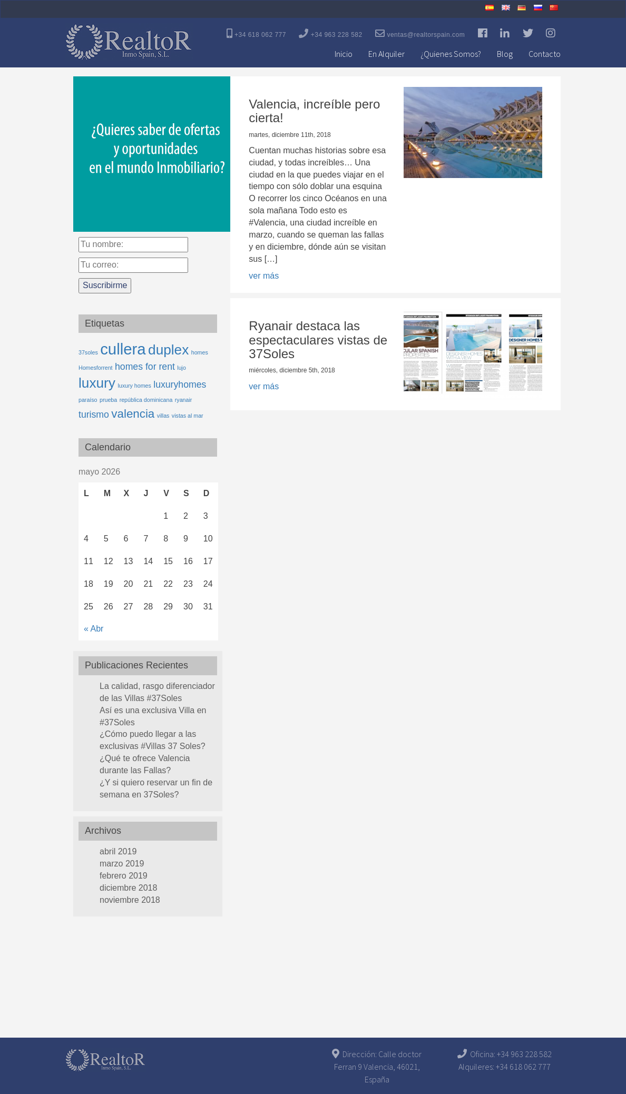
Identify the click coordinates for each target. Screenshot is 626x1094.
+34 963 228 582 (330, 33)
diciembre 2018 (128, 887)
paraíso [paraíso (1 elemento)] (88, 400)
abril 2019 (118, 851)
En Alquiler (386, 53)
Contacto (545, 53)
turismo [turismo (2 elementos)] (94, 414)
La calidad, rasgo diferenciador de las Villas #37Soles (157, 692)
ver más (264, 275)
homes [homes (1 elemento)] (199, 352)
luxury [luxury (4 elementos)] (97, 383)
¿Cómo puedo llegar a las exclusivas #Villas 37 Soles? (153, 740)
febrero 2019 (124, 875)
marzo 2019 (122, 863)
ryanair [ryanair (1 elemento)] (183, 400)
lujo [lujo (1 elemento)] (181, 367)
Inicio (344, 53)
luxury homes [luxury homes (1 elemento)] (134, 385)
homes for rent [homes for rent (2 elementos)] (145, 366)
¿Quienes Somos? (450, 53)
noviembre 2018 (130, 899)
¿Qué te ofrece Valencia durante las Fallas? (145, 764)
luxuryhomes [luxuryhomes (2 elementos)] (179, 384)
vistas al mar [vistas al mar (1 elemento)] (187, 415)
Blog (505, 53)
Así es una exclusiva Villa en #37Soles (153, 716)
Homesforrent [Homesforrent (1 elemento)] (96, 367)
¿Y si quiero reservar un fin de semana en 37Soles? (156, 788)
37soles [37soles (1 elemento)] (88, 352)
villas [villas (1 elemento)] (163, 415)
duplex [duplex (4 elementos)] (168, 350)
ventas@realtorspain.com (420, 33)
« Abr (93, 628)
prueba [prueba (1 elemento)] (108, 400)
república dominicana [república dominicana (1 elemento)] (146, 400)
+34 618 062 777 (256, 33)
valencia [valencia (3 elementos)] (132, 413)
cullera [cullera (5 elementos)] (122, 349)
